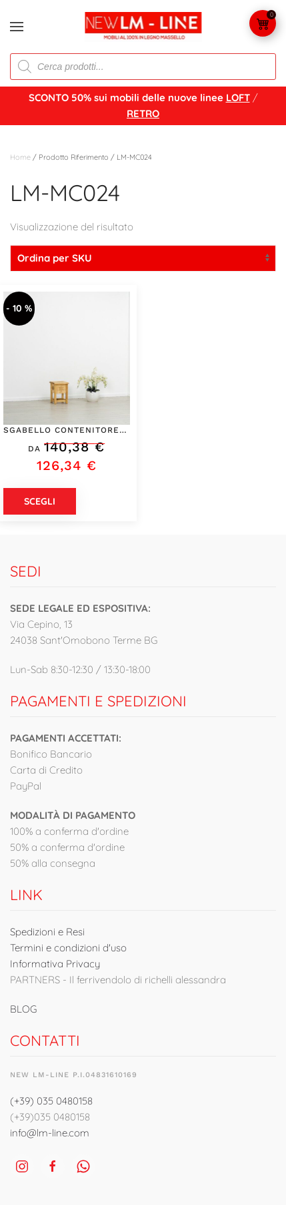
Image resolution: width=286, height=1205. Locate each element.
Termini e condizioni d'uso (68, 947)
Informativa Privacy (55, 963)
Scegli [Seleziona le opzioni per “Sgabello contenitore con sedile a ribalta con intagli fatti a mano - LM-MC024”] (39, 501)
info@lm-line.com (49, 1132)
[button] (16, 26)
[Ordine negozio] (143, 258)
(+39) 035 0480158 (51, 1100)
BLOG (23, 1009)
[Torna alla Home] (143, 26)
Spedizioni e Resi (47, 931)
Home (20, 157)
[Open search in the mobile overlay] (143, 66)
